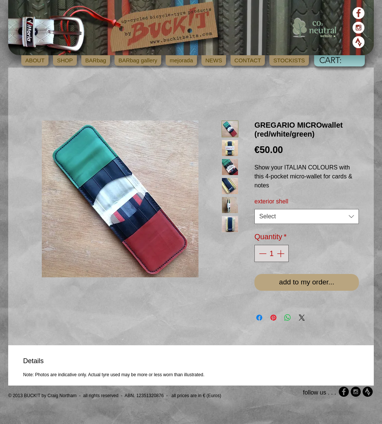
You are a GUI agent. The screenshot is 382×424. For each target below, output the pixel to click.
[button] (338, 60)
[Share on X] (301, 317)
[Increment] (281, 253)
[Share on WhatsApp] (287, 317)
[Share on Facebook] (259, 317)
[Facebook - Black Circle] (344, 392)
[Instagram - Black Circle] (356, 392)
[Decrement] (262, 253)
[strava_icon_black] (368, 392)
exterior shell (271, 201)
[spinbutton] (271, 253)
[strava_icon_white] (358, 42)
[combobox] (306, 216)
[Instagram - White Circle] (358, 28)
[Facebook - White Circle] (358, 13)
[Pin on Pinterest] (273, 317)
